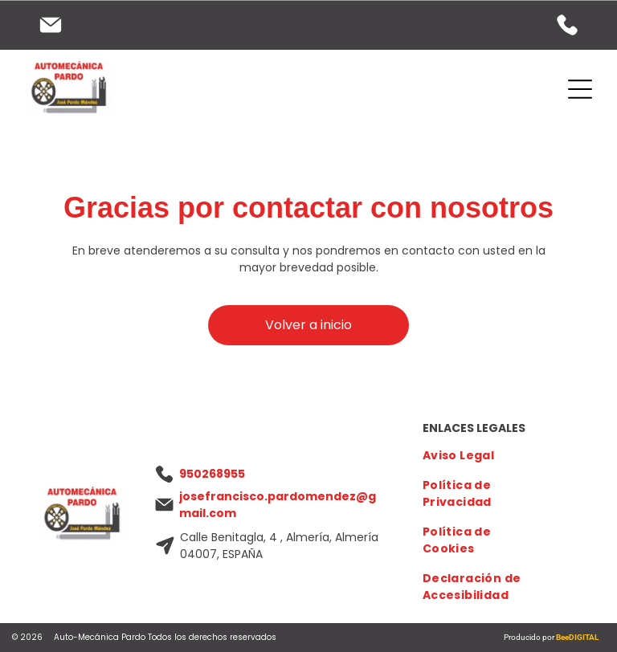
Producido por (530, 637)
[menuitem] (480, 456)
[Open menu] (580, 89)
